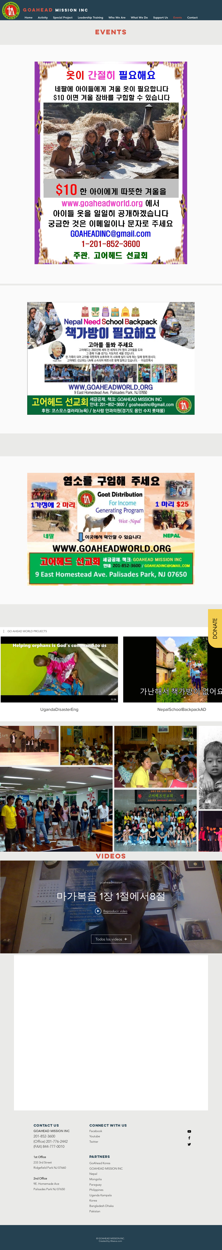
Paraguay (95, 1184)
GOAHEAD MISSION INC (106, 1168)
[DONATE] (215, 628)
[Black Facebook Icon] (189, 1138)
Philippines (96, 1190)
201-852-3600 (44, 1136)
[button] (139, 17)
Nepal (93, 1173)
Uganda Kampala (100, 1195)
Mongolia (95, 1179)
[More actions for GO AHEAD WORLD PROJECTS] (25, 631)
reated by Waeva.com (111, 1241)
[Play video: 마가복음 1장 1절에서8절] (111, 910)
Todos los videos (111, 939)
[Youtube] (189, 1131)
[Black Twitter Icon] (189, 1144)
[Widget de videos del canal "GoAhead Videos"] (111, 907)
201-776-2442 (57, 1141)
